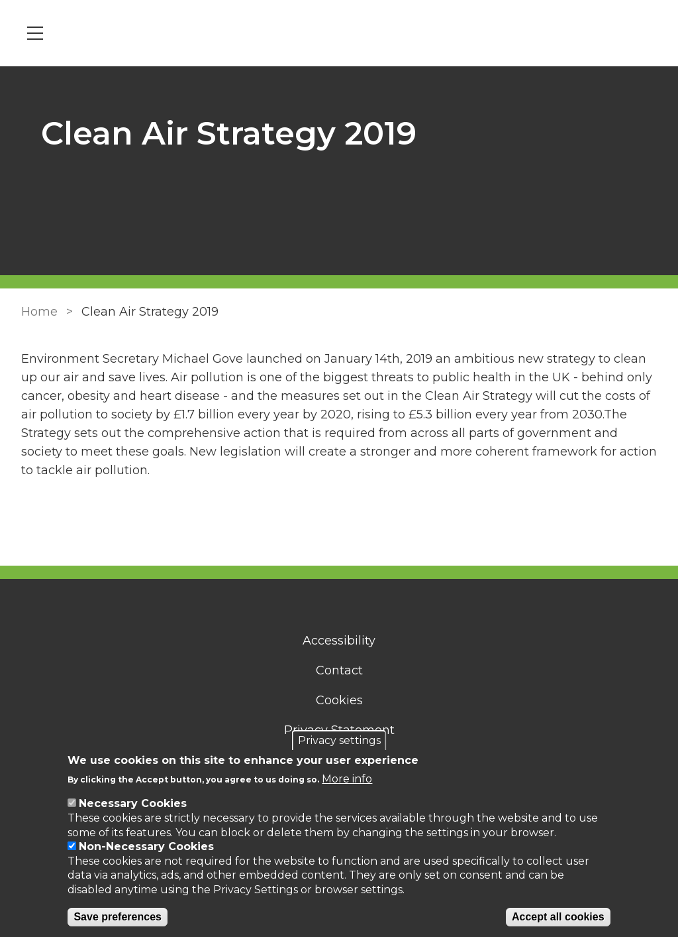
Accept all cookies (558, 916)
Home (39, 311)
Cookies (339, 700)
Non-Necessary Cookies (146, 846)
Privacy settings (339, 740)
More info (347, 779)
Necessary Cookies (133, 803)
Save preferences (117, 916)
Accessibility (339, 640)
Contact (339, 670)
